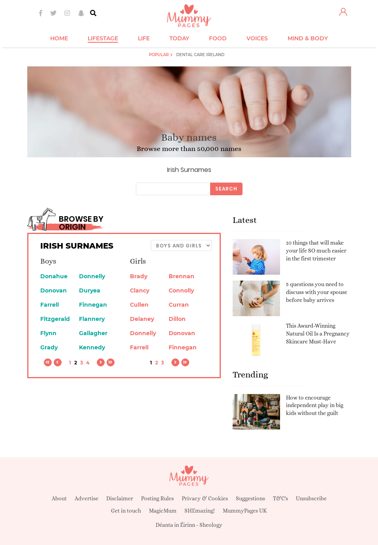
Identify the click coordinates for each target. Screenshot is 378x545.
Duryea (89, 290)
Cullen (139, 304)
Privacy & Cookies (205, 498)
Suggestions (250, 498)
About (59, 498)
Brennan (181, 276)
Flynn (48, 333)
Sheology (210, 525)
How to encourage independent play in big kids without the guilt (314, 405)
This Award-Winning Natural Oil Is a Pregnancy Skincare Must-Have (318, 333)
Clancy (139, 290)
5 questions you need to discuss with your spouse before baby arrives (316, 292)
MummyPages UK (245, 510)
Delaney (142, 318)
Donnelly (92, 276)
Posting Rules (157, 498)
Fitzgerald (55, 318)
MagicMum (163, 510)
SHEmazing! (199, 510)
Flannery (92, 318)
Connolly (181, 290)
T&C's (280, 498)
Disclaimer (119, 498)
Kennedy (92, 347)
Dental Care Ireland (200, 54)
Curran (179, 304)
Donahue (54, 276)
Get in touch (126, 510)
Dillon (177, 318)
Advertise (86, 498)
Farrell (49, 304)
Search (226, 188)
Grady (49, 347)
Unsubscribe (311, 498)
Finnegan (93, 304)
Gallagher (93, 333)
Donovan (53, 290)
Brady (138, 276)
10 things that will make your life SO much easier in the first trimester (316, 250)
